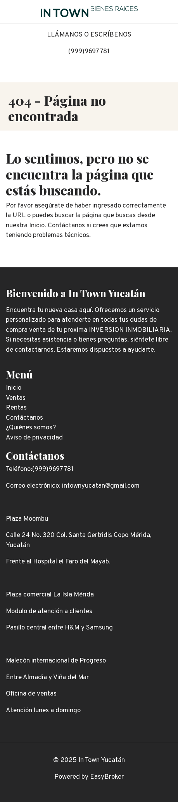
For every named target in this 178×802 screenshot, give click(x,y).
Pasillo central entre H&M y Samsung (59, 628)
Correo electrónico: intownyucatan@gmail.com (73, 486)
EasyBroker (107, 777)
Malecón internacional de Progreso (56, 661)
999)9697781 (90, 51)
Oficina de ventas (31, 694)
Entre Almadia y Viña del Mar (47, 677)
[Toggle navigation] (166, 11)
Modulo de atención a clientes (49, 611)
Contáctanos (35, 455)
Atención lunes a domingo (43, 710)
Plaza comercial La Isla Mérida (50, 595)
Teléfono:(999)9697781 (40, 469)
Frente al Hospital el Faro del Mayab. (58, 562)
